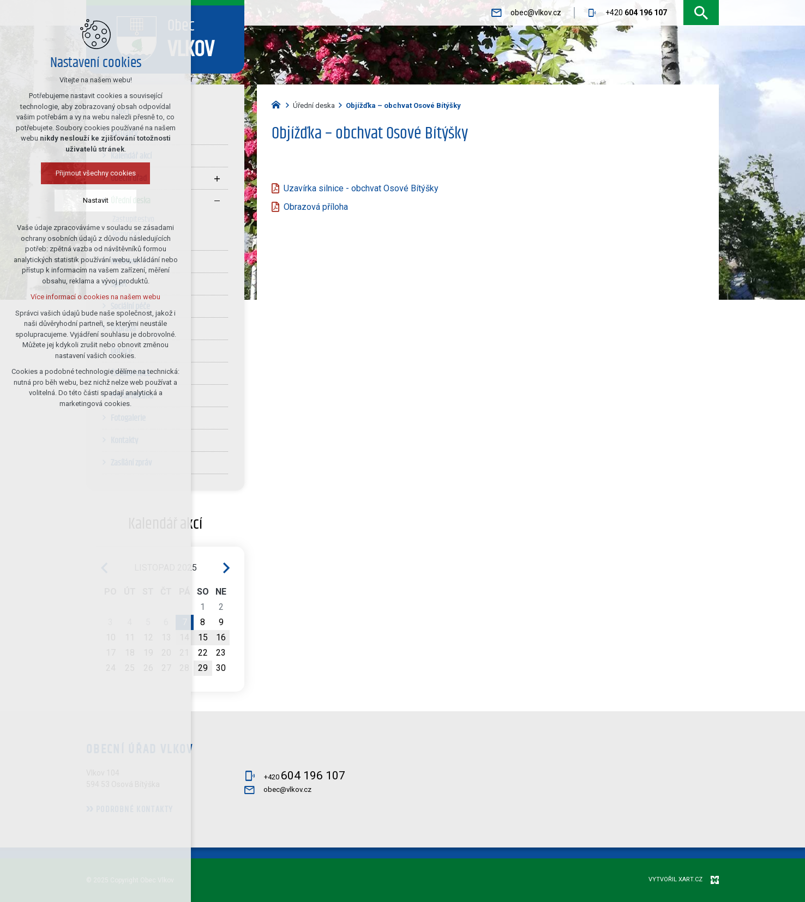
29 (203, 668)
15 (203, 637)
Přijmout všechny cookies (86, 173)
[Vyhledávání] (701, 13)
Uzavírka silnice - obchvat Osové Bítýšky (361, 188)
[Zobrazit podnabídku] (217, 178)
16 (221, 637)
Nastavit (86, 200)
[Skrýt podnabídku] (217, 200)
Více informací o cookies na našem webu (86, 297)
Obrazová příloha (316, 207)
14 (184, 637)
